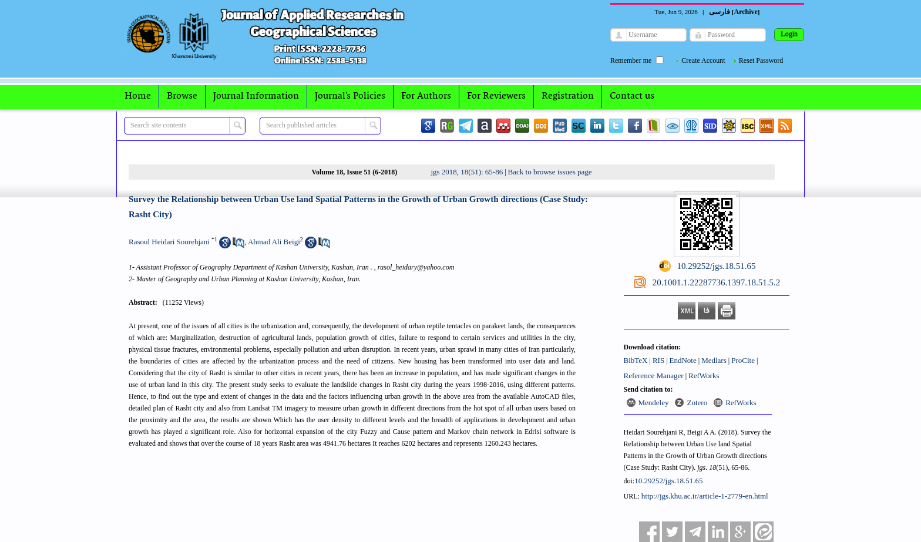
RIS (658, 360)
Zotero (697, 402)
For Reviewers (496, 96)
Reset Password (761, 60)
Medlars (714, 360)
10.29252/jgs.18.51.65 (668, 480)
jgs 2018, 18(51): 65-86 (467, 171)
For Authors (426, 96)
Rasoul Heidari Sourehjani (169, 241)
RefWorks (703, 375)
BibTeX (636, 360)
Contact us (632, 96)
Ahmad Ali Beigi (274, 241)
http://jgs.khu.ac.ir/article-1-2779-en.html (704, 495)
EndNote (683, 360)
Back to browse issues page (550, 171)
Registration (568, 96)
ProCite (743, 360)
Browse (182, 96)
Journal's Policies (350, 96)
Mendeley (653, 402)
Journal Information (256, 96)
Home (138, 96)
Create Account (703, 60)
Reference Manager (654, 375)
